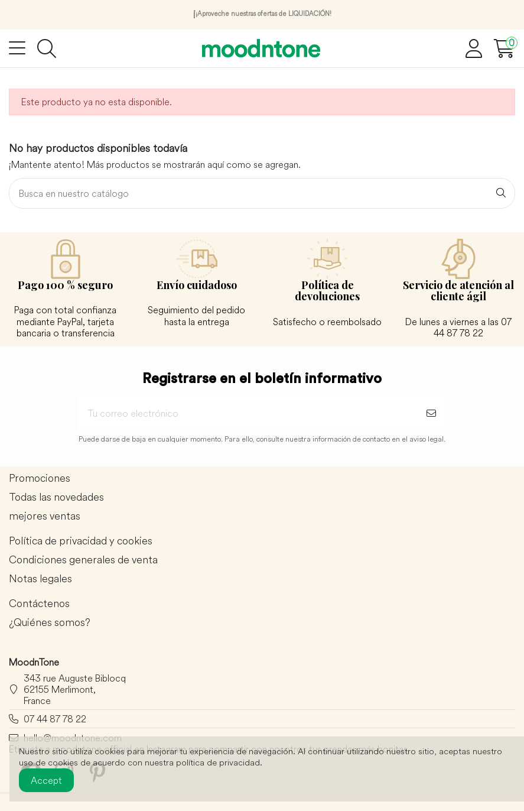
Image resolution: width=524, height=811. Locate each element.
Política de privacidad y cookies (80, 541)
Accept (46, 780)
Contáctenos (39, 604)
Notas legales (40, 579)
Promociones (39, 478)
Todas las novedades (56, 497)
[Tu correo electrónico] (248, 413)
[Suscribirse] (431, 413)
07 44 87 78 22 (55, 719)
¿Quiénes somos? (49, 623)
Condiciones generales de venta (83, 560)
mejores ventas (44, 516)
